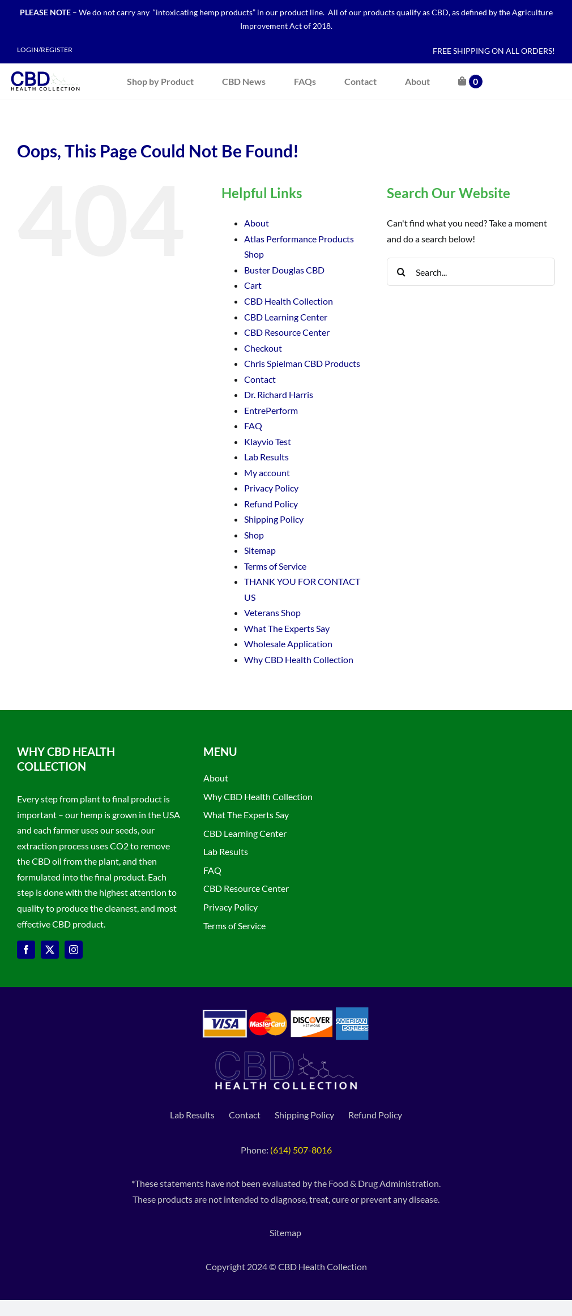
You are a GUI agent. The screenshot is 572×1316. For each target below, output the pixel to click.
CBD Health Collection (288, 301)
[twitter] (50, 950)
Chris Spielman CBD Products (302, 363)
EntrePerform (271, 410)
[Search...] (471, 272)
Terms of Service (275, 566)
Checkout (263, 348)
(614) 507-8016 (301, 1149)
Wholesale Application (288, 643)
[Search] (401, 272)
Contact (260, 379)
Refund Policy (271, 503)
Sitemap (260, 550)
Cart (253, 285)
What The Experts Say (287, 628)
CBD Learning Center (285, 316)
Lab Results (266, 456)
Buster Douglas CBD (284, 269)
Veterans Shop (272, 612)
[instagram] (74, 950)
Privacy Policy (271, 487)
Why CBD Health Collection (298, 659)
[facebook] (26, 950)
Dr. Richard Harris (278, 394)
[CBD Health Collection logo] (45, 71)
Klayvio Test (267, 441)
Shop (254, 534)
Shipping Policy (274, 519)
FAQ (253, 425)
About (256, 222)
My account (267, 472)
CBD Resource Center (287, 332)
